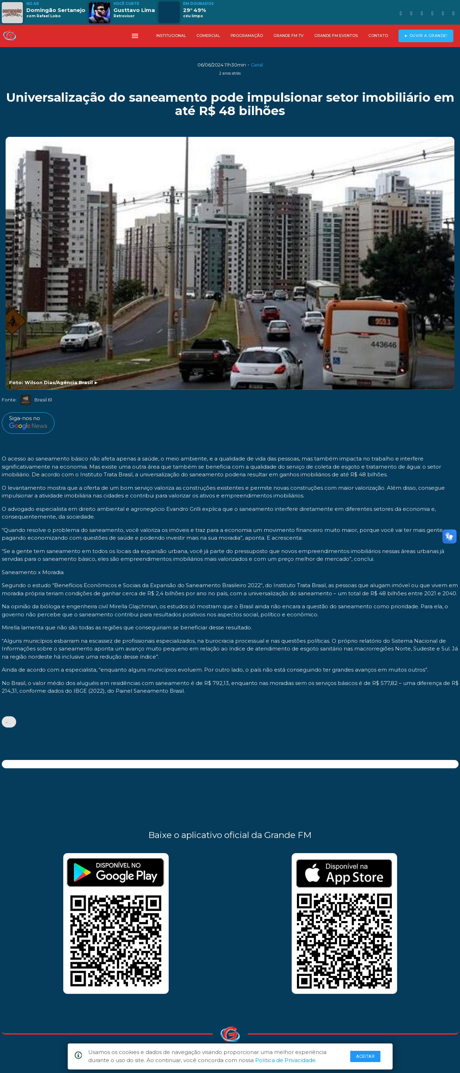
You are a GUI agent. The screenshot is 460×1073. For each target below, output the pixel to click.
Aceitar (365, 1056)
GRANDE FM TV (288, 35)
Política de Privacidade (285, 1060)
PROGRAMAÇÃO (247, 35)
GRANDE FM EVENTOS (336, 35)
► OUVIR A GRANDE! (425, 35)
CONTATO (378, 35)
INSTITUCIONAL (171, 35)
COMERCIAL (208, 35)
